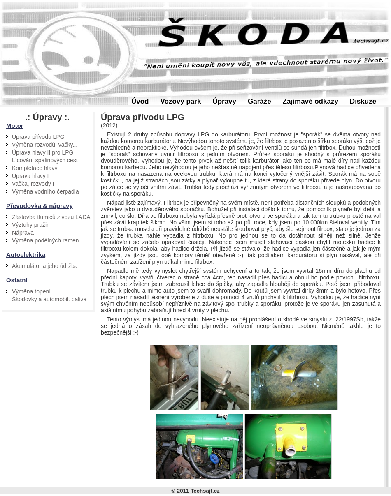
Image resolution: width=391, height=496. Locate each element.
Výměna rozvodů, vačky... (44, 144)
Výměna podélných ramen (45, 240)
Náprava (23, 232)
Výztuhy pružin (31, 224)
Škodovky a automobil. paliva (49, 299)
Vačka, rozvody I (33, 183)
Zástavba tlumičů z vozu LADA (51, 217)
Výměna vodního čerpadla (45, 191)
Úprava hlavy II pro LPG (42, 152)
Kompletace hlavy (35, 168)
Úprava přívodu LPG (38, 137)
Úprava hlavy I (30, 176)
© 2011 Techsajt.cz (195, 491)
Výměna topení (31, 291)
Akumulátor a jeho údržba (45, 266)
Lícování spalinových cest (45, 160)
